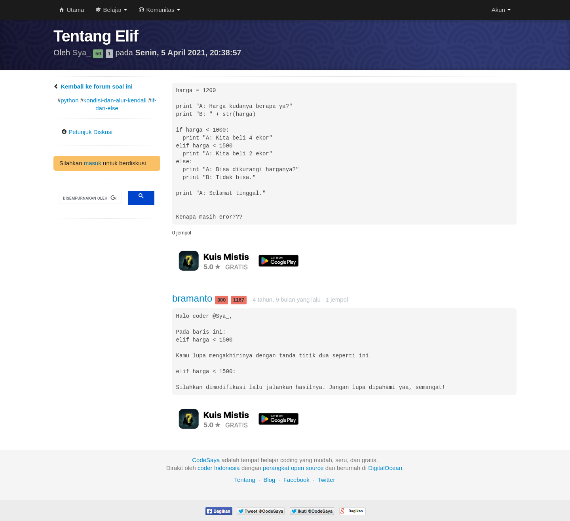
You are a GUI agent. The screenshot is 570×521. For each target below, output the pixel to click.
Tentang (244, 479)
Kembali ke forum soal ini (93, 86)
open (297, 467)
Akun (501, 9)
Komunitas (159, 9)
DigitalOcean (385, 467)
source (315, 467)
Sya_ (82, 52)
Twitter (326, 479)
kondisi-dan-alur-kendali (115, 100)
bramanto (193, 298)
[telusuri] (89, 198)
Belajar (111, 9)
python (69, 100)
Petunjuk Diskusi (86, 131)
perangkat (276, 467)
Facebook (296, 479)
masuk (92, 163)
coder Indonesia (219, 467)
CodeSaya (206, 460)
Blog (269, 479)
